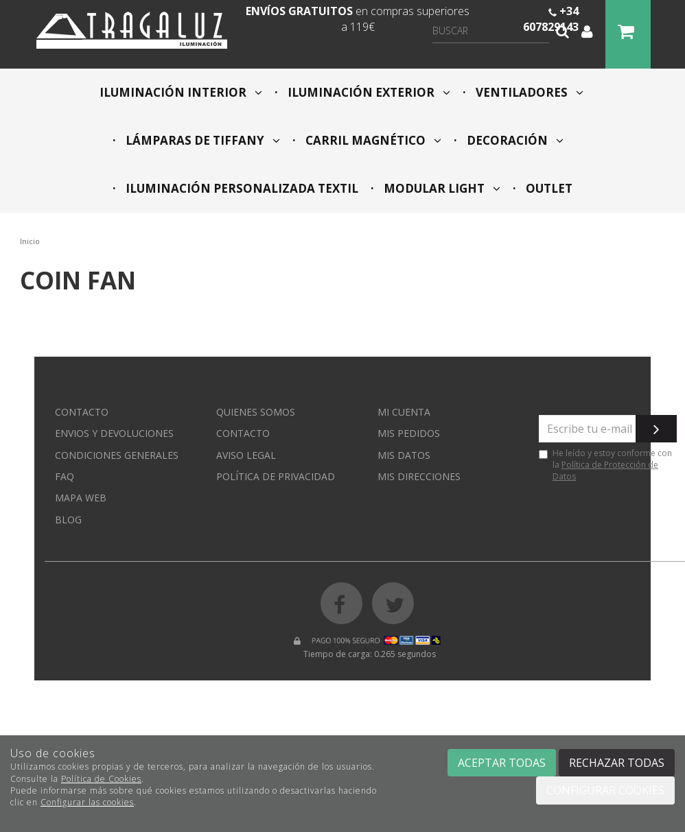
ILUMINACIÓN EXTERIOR (367, 92)
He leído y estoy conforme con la (605, 464)
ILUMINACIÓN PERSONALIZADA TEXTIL (240, 188)
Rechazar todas (616, 762)
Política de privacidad (275, 476)
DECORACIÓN (514, 140)
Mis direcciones (419, 476)
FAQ (64, 476)
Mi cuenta (404, 411)
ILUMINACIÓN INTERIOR (181, 92)
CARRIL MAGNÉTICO (372, 140)
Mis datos (404, 455)
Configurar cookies (605, 790)
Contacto (81, 411)
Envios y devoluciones (114, 433)
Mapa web (80, 497)
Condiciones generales (116, 455)
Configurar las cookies (87, 802)
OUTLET (547, 188)
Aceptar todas (502, 762)
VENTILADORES (528, 92)
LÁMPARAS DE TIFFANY (201, 140)
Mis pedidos (409, 433)
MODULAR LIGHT (440, 188)
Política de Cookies (101, 779)
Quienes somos (255, 411)
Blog (68, 519)
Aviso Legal (246, 455)
